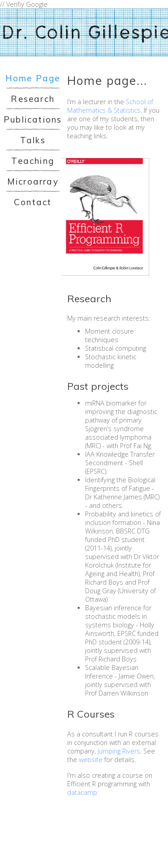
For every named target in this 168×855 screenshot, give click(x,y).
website (91, 759)
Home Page (32, 78)
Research (33, 98)
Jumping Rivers (119, 751)
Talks (33, 140)
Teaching (32, 160)
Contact (33, 202)
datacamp (82, 792)
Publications (33, 119)
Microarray (33, 181)
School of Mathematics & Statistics (110, 106)
